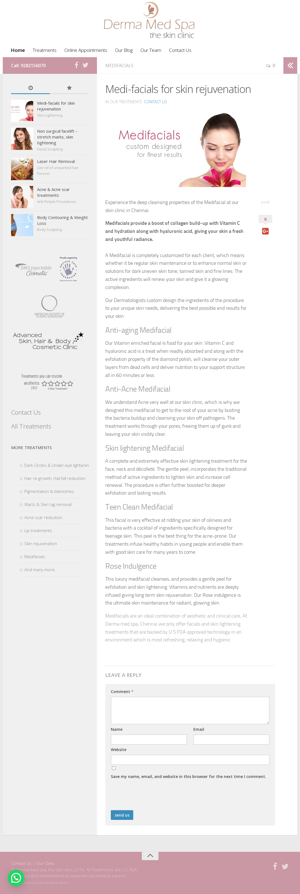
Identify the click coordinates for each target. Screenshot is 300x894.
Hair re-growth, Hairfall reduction (55, 478)
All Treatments (31, 426)
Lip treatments (38, 530)
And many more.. (40, 569)
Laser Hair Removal (56, 161)
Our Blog (124, 50)
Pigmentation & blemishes (49, 491)
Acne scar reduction (43, 517)
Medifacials (119, 65)
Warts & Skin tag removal (47, 504)
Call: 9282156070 (28, 65)
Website (118, 749)
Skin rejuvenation (40, 543)
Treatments (45, 50)
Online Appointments (85, 50)
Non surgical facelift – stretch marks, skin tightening (57, 136)
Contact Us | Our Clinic (32, 863)
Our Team (150, 50)
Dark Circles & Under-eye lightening (57, 465)
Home (18, 50)
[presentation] (153, 796)
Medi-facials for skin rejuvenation (56, 106)
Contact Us (180, 50)
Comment (122, 691)
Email (198, 729)
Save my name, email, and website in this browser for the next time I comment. (188, 776)
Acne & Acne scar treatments (53, 192)
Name (116, 729)
